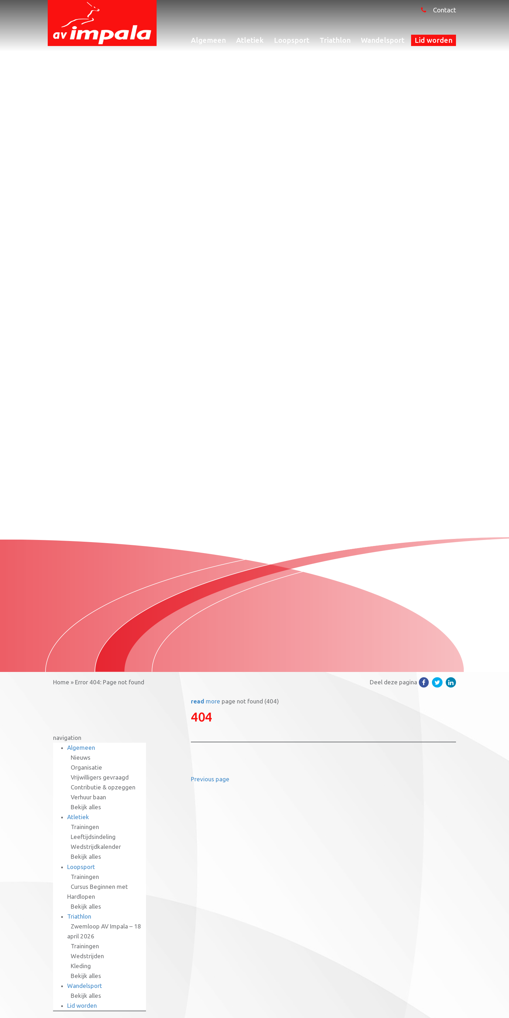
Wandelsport (382, 40)
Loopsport (291, 40)
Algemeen (208, 40)
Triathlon (335, 40)
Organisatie (86, 767)
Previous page (210, 779)
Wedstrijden (87, 956)
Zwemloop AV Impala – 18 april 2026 (104, 931)
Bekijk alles (86, 807)
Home (61, 682)
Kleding (81, 965)
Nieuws (80, 757)
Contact (444, 10)
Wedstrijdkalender (96, 846)
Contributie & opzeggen (103, 787)
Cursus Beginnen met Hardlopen (97, 891)
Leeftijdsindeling (93, 836)
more (205, 701)
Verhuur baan (88, 797)
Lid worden (433, 40)
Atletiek (250, 40)
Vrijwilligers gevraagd (100, 777)
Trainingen (85, 826)
